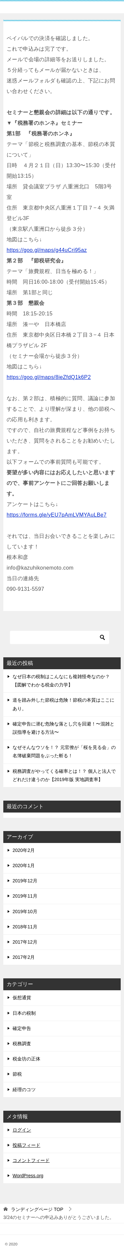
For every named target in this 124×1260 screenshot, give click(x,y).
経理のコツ (24, 1089)
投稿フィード (26, 1145)
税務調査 (22, 1043)
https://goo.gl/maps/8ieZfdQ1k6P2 (49, 377)
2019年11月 (25, 896)
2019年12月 (25, 880)
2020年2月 (24, 850)
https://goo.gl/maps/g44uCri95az (47, 250)
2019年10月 (25, 911)
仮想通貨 (22, 997)
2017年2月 (24, 957)
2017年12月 (25, 942)
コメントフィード (31, 1160)
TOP (37, 1209)
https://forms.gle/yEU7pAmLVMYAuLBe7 (56, 515)
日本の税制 (24, 1013)
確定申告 (22, 1028)
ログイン (22, 1130)
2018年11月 (25, 926)
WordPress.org (28, 1175)
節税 (17, 1074)
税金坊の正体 (26, 1058)
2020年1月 (24, 865)
